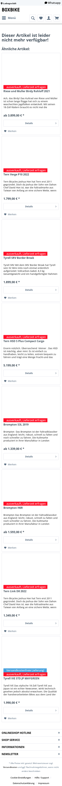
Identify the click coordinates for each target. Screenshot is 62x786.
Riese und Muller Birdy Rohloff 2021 (26, 91)
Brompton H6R (13, 508)
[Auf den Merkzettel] (10, 131)
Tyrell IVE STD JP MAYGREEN (21, 678)
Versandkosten (10, 767)
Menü (9, 17)
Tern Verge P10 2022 (16, 174)
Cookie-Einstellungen (20, 777)
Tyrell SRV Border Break (18, 258)
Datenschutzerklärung (23, 783)
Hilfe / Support (42, 777)
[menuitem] (8, 18)
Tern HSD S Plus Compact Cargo (23, 341)
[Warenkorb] (56, 18)
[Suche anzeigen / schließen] (32, 18)
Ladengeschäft (9, 3)
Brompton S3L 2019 (16, 424)
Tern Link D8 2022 (14, 591)
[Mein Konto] (48, 18)
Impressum (43, 783)
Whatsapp (54, 3)
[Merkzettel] (40, 18)
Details (40, 123)
